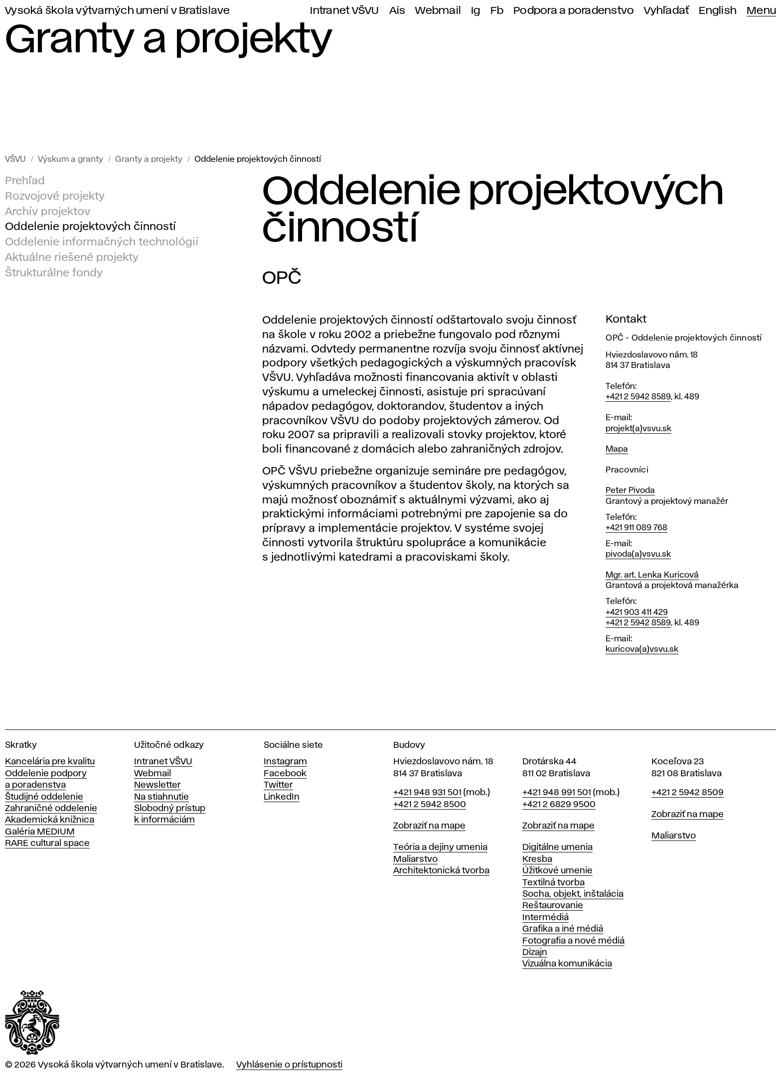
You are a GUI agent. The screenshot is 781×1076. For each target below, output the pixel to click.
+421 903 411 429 (637, 612)
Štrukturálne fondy (54, 273)
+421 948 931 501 (427, 793)
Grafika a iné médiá (562, 929)
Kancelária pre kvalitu (50, 762)
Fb (497, 10)
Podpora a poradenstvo (573, 10)
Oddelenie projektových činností (257, 159)
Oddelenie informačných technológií (101, 242)
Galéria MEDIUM (40, 832)
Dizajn (534, 952)
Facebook (285, 774)
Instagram (285, 762)
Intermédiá (545, 918)
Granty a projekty (148, 159)
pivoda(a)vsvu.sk (638, 554)
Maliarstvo (415, 859)
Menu (761, 10)
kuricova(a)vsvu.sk (642, 649)
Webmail (438, 10)
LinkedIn (282, 797)
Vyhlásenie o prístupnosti (289, 1065)
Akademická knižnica (49, 820)
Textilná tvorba (553, 883)
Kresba (537, 859)
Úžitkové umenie (557, 871)
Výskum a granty (70, 159)
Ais (397, 10)
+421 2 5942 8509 (687, 793)
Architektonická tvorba (441, 871)
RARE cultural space (47, 843)
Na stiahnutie (161, 797)
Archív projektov (47, 212)
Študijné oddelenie (44, 797)
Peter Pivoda (630, 490)
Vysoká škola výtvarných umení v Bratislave (117, 10)
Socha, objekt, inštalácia (573, 894)
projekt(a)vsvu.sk (638, 429)
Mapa (617, 449)
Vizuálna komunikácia (567, 964)
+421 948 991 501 (556, 793)
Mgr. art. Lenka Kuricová (652, 575)
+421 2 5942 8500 (429, 805)
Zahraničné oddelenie (51, 809)
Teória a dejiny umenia (440, 847)
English (718, 10)
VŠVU (15, 159)
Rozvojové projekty (55, 197)
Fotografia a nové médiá (573, 941)
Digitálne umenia (557, 847)
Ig (475, 10)
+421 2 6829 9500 (559, 805)
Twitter (278, 785)
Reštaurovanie (552, 906)
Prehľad (25, 181)
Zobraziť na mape (429, 826)
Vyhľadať (666, 10)
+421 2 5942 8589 (638, 397)
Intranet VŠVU (344, 10)
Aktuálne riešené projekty (72, 258)
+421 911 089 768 (636, 528)
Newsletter (157, 785)
